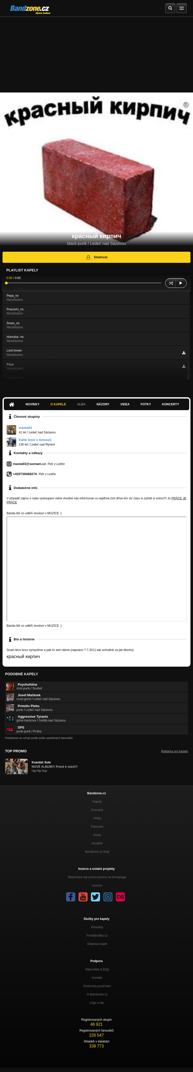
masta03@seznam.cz (29, 464)
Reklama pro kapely (174, 751)
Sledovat (97, 257)
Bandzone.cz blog (97, 851)
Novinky (33, 404)
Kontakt (97, 978)
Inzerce (97, 885)
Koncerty (170, 404)
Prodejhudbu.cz (97, 935)
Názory (102, 404)
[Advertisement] (96, 54)
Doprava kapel (97, 944)
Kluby (97, 835)
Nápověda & (97, 969)
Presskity (97, 927)
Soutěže (97, 843)
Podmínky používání (97, 986)
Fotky (146, 404)
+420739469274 (25, 474)
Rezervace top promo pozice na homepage (97, 877)
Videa (125, 404)
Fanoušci (97, 826)
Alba (81, 404)
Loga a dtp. (97, 1003)
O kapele (58, 404)
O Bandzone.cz (97, 994)
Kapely (97, 801)
